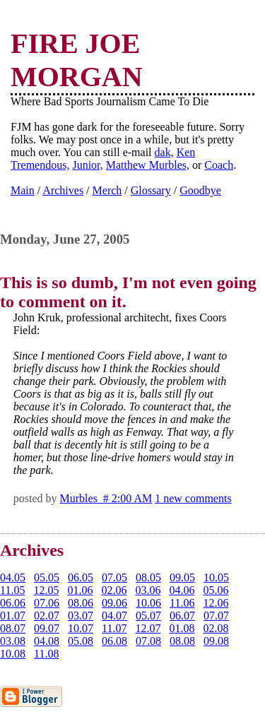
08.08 (182, 641)
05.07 (148, 616)
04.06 (181, 590)
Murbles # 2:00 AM (106, 498)
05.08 (80, 641)
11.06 (182, 603)
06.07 (182, 616)
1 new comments (193, 498)
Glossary (151, 190)
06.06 (12, 603)
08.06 (80, 603)
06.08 (114, 641)
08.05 (148, 577)
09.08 (216, 641)
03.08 (12, 641)
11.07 (114, 628)
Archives (62, 190)
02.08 (215, 628)
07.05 (114, 577)
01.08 (181, 628)
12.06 (215, 603)
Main (23, 190)
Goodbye (200, 190)
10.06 (148, 603)
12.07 (147, 628)
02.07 (46, 616)
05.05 (46, 577)
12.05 (46, 590)
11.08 (46, 654)
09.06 (114, 603)
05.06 (215, 590)
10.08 (12, 654)
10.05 (216, 577)
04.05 (12, 577)
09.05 (182, 577)
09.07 (46, 628)
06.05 (80, 577)
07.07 (216, 616)
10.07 (80, 628)
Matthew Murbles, (147, 165)
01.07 (12, 616)
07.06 (46, 603)
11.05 (12, 590)
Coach (218, 165)
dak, (164, 152)
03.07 (80, 616)
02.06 (113, 590)
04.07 (114, 616)
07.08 (148, 641)
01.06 (80, 590)
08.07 (12, 628)
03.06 (147, 590)
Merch (107, 190)
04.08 (46, 641)
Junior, (87, 165)
